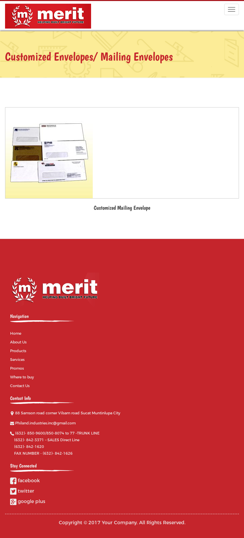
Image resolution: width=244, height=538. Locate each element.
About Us (18, 342)
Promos (17, 368)
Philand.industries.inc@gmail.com (45, 423)
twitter (22, 491)
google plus (27, 501)
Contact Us (20, 385)
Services (17, 359)
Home (15, 333)
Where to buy (22, 377)
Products (18, 350)
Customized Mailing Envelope (122, 207)
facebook (25, 481)
